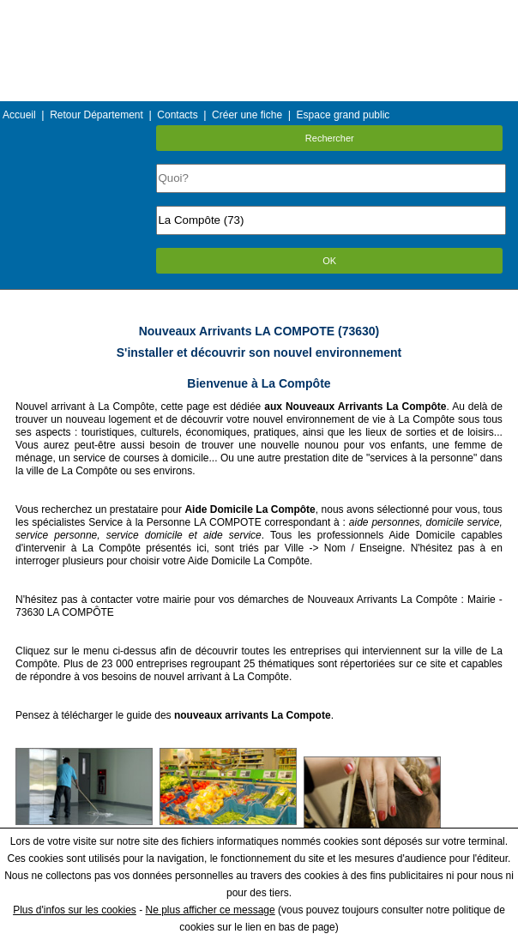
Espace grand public (343, 115)
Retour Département (96, 115)
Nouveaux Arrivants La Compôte (382, 600)
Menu (259, 12)
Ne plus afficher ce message (210, 910)
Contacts (177, 115)
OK (329, 261)
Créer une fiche (247, 115)
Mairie (481, 600)
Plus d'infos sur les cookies (74, 910)
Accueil (19, 115)
